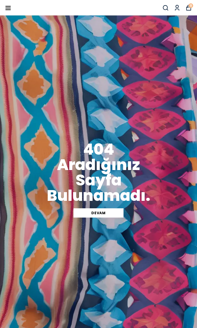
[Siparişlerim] (177, 8)
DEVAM (98, 212)
